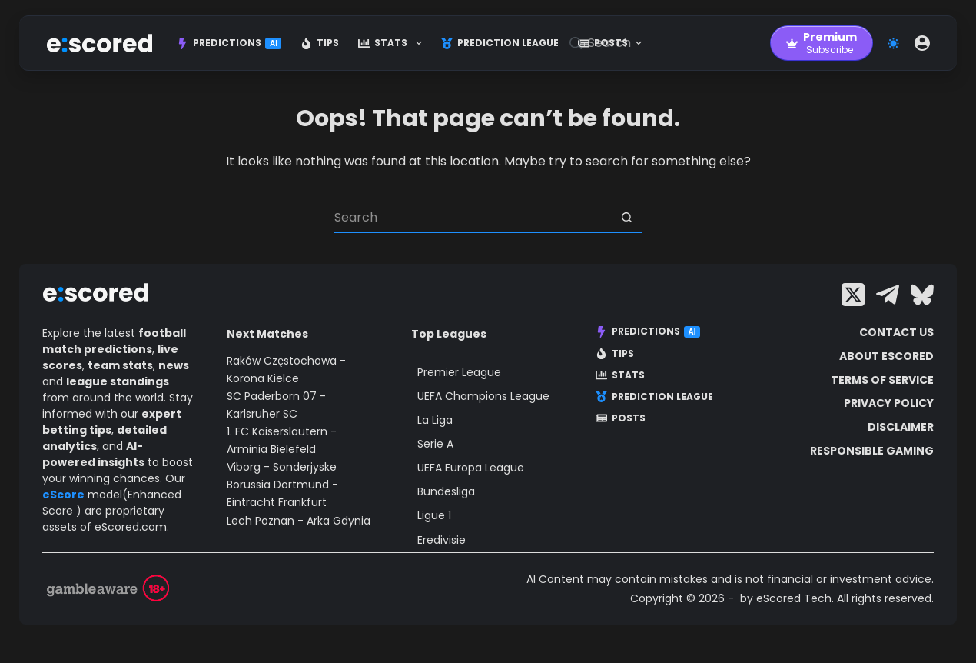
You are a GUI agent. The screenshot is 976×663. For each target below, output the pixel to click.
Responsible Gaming (872, 451)
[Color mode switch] (893, 43)
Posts (621, 418)
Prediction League (500, 42)
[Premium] (821, 43)
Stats (392, 43)
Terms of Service (882, 380)
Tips (319, 42)
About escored (886, 356)
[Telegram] (887, 294)
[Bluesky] (922, 294)
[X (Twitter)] (853, 294)
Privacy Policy (889, 403)
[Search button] (626, 217)
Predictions (229, 42)
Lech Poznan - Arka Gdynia (298, 520)
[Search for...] (472, 217)
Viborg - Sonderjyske (282, 467)
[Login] (922, 43)
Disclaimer (901, 427)
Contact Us (896, 332)
